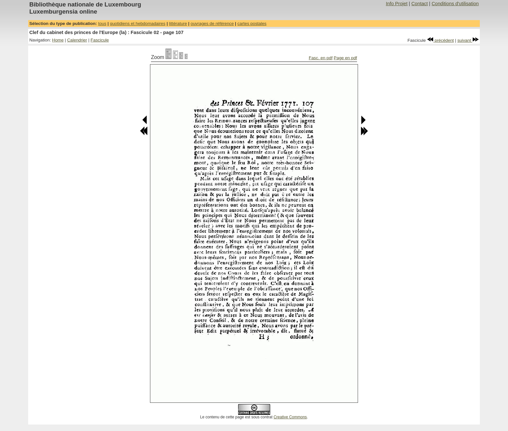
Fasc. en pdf (320, 57)
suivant (468, 40)
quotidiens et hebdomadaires (137, 23)
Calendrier (77, 40)
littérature (178, 23)
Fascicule (100, 40)
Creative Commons (290, 417)
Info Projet (397, 3)
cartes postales (252, 23)
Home (58, 40)
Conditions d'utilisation (455, 3)
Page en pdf (345, 57)
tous (102, 23)
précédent (440, 40)
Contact (419, 3)
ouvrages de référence (212, 23)
